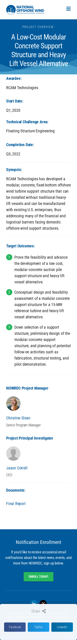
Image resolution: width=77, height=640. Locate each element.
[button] (15, 630)
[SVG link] (25, 9)
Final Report (16, 503)
